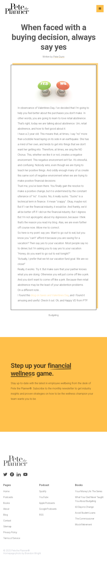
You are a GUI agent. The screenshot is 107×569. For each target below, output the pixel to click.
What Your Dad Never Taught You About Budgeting (89, 502)
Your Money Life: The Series (88, 494)
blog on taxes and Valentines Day (50, 297)
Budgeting (53, 318)
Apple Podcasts (47, 505)
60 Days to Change (84, 509)
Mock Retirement (83, 527)
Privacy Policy (10, 535)
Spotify (42, 494)
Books (6, 505)
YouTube (43, 500)
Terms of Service (11, 541)
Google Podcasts (48, 511)
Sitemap (7, 529)
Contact (7, 523)
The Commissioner (84, 521)
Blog (5, 517)
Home (6, 494)
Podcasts (8, 500)
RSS (41, 517)
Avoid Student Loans (85, 515)
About (6, 511)
